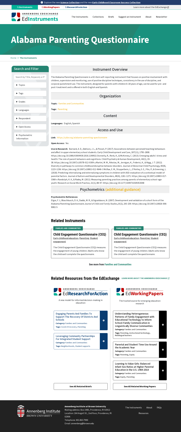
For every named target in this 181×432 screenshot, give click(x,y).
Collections (98, 16)
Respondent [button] (25, 118)
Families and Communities (71, 103)
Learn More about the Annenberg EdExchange (145, 278)
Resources (143, 413)
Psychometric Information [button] (24, 137)
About (148, 16)
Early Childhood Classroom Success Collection (116, 2)
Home (13, 58)
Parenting (62, 109)
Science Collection (70, 2)
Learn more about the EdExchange (151, 7)
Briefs (111, 16)
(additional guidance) (123, 189)
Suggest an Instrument (129, 16)
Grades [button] (22, 101)
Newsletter (161, 16)
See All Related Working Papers (140, 386)
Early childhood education (65, 238)
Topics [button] (22, 85)
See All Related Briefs (81, 386)
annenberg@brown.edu (82, 423)
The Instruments (80, 16)
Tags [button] (21, 93)
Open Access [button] (25, 126)
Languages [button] (24, 110)
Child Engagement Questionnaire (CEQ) (79, 234)
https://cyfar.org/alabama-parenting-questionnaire (82, 137)
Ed (51, 7)
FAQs (159, 407)
